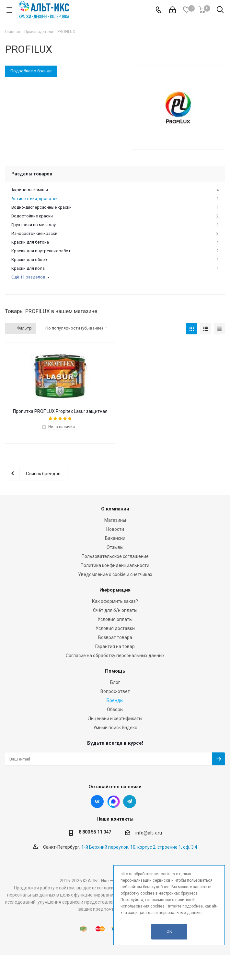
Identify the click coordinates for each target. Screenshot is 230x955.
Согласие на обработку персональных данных (115, 655)
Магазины (115, 520)
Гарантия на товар (115, 646)
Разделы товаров (31, 173)
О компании (115, 509)
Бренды (115, 700)
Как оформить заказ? (115, 601)
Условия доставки (115, 628)
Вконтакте (97, 801)
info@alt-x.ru (148, 832)
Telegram (129, 801)
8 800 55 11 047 (95, 831)
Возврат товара (115, 637)
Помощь (115, 671)
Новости (115, 529)
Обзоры (115, 709)
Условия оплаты (115, 619)
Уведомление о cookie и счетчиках (115, 574)
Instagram (113, 801)
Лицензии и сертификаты (115, 718)
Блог (115, 682)
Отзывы (115, 547)
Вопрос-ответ (115, 691)
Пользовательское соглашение (115, 556)
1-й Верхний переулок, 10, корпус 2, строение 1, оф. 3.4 (139, 847)
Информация (115, 590)
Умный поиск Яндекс (115, 727)
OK (169, 931)
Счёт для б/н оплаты (115, 610)
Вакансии (115, 538)
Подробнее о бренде (31, 70)
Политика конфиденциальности (115, 565)
